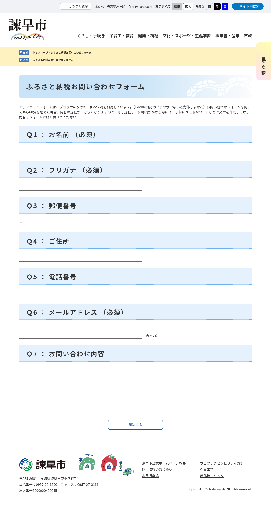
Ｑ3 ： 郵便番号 (51, 205)
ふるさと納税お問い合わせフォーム (53, 59)
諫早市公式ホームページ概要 (164, 463)
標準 (177, 6)
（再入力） (150, 335)
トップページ (40, 52)
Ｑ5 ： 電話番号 (51, 276)
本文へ (99, 6)
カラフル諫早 (78, 6)
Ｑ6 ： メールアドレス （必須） (77, 312)
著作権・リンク (212, 475)
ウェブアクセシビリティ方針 (222, 463)
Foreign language (140, 6)
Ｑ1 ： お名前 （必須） (63, 134)
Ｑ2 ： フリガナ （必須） (66, 170)
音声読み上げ (116, 6)
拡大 (188, 6)
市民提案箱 (150, 475)
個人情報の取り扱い (157, 469)
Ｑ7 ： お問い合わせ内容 (65, 353)
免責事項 (207, 469)
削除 (77, 60)
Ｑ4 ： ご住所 (48, 241)
